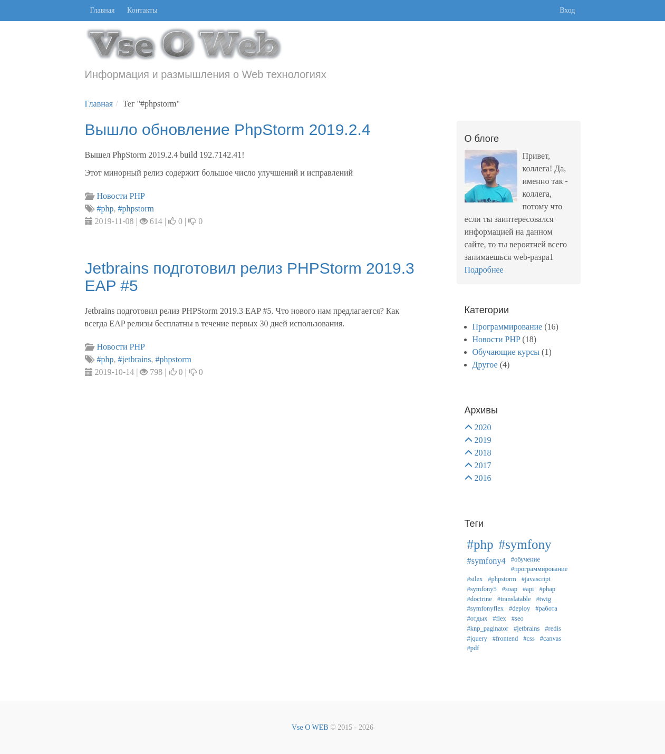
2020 (483, 427)
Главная (102, 10)
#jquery (477, 638)
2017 (483, 465)
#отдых (477, 618)
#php (480, 544)
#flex (499, 618)
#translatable (514, 599)
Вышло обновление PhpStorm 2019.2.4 (228, 129)
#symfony (525, 544)
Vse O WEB (310, 727)
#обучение (525, 559)
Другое (485, 364)
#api (528, 589)
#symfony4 (486, 561)
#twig (543, 599)
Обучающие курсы (506, 351)
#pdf (473, 648)
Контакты (142, 10)
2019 (483, 440)
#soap (509, 589)
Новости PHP (497, 339)
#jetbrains (526, 628)
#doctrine (479, 599)
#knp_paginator (487, 628)
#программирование (539, 569)
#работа (546, 608)
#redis (553, 628)
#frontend (505, 638)
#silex (475, 579)
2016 (483, 477)
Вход (567, 10)
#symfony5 (482, 589)
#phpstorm (502, 579)
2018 (483, 452)
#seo (518, 618)
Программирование (508, 326)
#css (529, 638)
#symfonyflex (485, 608)
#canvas (550, 638)
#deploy (519, 608)
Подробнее (484, 269)
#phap (547, 589)
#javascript (536, 579)
